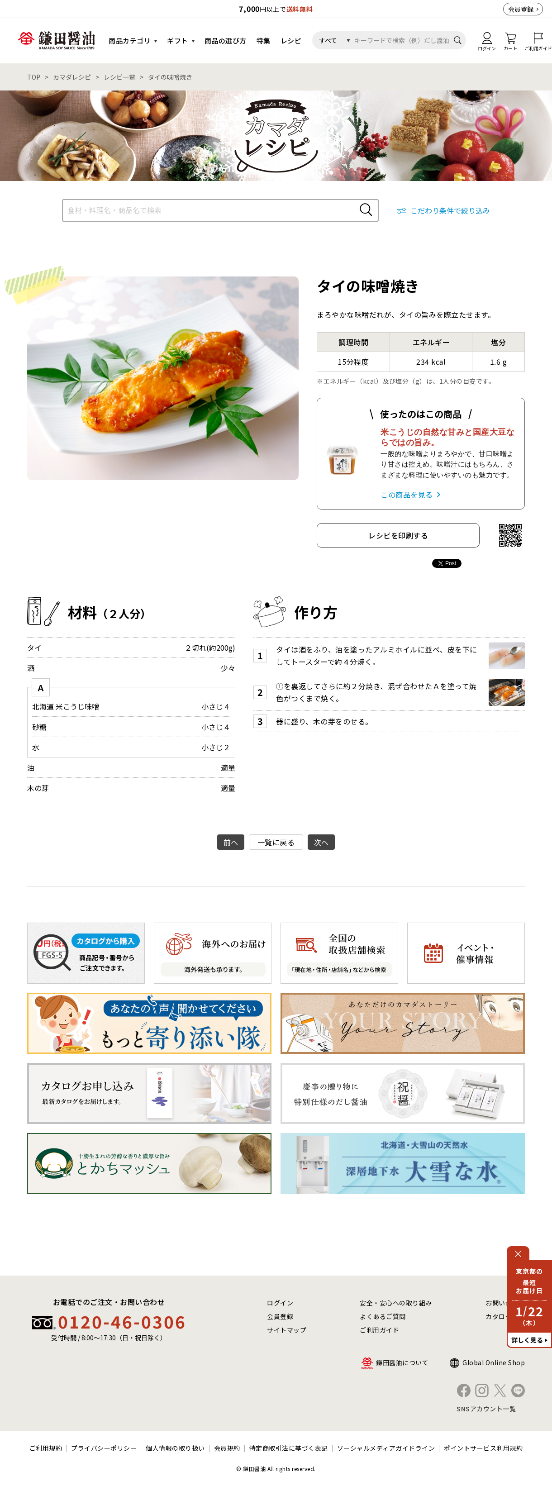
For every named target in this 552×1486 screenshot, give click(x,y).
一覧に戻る (276, 842)
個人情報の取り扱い (175, 1448)
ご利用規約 (45, 1448)
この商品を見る (407, 494)
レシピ (291, 40)
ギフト (177, 40)
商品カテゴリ (130, 40)
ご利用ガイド (379, 1329)
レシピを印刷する (398, 535)
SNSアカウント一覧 (486, 1408)
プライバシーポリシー (104, 1448)
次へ (321, 842)
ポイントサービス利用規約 (483, 1448)
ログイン (280, 1302)
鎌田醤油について (402, 1362)
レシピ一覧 (119, 76)
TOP (33, 76)
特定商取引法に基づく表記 (288, 1448)
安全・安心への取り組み (396, 1302)
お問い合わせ (505, 1302)
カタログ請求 (505, 1316)
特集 (264, 40)
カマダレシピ (72, 76)
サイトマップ (286, 1329)
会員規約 (227, 1448)
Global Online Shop (493, 1362)
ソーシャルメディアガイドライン (386, 1448)
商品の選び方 (226, 40)
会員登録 (520, 9)
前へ (231, 842)
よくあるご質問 (383, 1316)
